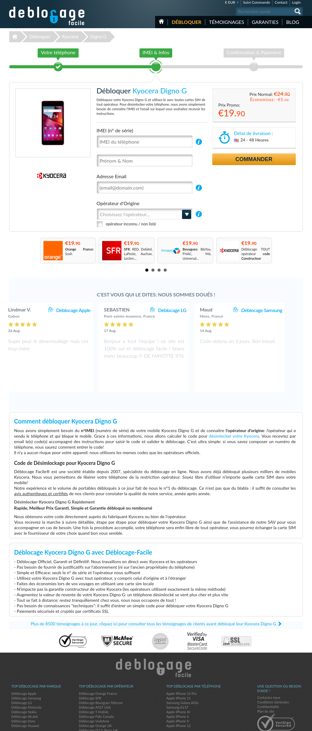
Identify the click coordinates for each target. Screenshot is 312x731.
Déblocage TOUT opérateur (255, 253)
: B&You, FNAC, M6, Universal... (197, 253)
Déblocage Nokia (23, 686)
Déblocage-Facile (47, 16)
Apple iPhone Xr (178, 686)
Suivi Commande (256, 2)
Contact (281, 2)
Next (278, 250)
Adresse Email (112, 176)
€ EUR (230, 2)
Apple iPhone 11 (178, 673)
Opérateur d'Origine (118, 203)
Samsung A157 (177, 682)
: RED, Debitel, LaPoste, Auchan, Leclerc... (138, 253)
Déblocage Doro (23, 696)
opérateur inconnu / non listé (131, 223)
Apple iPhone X (177, 696)
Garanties (265, 22)
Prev (34, 250)
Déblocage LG (184, 310)
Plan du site (265, 686)
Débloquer (186, 22)
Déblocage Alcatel (24, 691)
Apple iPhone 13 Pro (181, 668)
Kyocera (70, 37)
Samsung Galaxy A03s (182, 677)
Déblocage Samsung (274, 310)
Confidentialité (268, 681)
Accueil (161, 21)
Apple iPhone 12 (178, 700)
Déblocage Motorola (26, 682)
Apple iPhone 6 (177, 691)
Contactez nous (268, 672)
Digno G (98, 37)
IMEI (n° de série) (115, 130)
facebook (273, 723)
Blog (292, 22)
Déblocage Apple (85, 310)
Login (296, 2)
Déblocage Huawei (25, 700)
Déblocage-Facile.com (156, 642)
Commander (254, 159)
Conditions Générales (273, 677)
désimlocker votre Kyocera (234, 410)
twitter (286, 723)
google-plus (298, 723)
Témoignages (226, 22)
